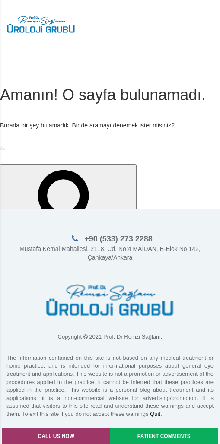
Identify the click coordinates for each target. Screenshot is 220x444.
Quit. (156, 414)
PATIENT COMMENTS (164, 436)
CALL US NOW (56, 436)
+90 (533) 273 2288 (117, 239)
